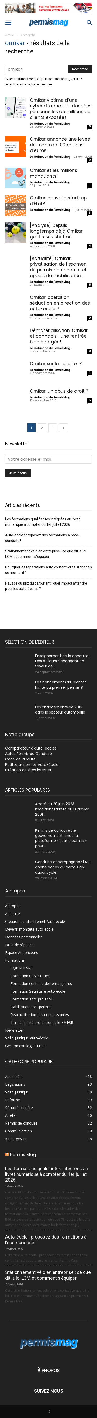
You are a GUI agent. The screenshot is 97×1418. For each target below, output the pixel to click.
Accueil (10, 35)
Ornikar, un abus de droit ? (59, 391)
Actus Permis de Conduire (28, 753)
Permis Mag (23, 1154)
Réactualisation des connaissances (40, 1014)
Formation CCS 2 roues (30, 975)
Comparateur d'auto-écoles (31, 748)
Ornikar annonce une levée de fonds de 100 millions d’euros (60, 145)
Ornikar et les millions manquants (53, 173)
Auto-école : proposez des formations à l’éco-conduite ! (42, 538)
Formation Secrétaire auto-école (38, 991)
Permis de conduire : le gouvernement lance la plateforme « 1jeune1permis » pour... (61, 838)
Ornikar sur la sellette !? (56, 364)
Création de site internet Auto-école (35, 921)
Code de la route (20, 759)
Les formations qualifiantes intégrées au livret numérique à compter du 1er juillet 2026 (42, 522)
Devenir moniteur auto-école (29, 929)
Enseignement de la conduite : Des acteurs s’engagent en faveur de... (62, 661)
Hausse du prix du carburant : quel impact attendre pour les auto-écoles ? (46, 586)
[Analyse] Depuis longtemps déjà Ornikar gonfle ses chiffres (56, 231)
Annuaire (12, 913)
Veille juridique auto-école (26, 1037)
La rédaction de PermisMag (50, 123)
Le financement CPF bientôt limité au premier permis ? (60, 685)
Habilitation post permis (30, 1006)
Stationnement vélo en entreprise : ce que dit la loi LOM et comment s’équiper (45, 554)
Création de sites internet (28, 770)
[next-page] (63, 427)
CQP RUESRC (22, 968)
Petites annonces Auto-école (31, 764)
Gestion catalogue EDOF (26, 1045)
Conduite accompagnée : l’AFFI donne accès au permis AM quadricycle (63, 867)
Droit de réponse (19, 944)
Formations (15, 960)
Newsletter (14, 1030)
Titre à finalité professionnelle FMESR (42, 1022)
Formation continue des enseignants (41, 983)
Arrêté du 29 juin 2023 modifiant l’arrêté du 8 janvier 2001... (62, 809)
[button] (8, 23)
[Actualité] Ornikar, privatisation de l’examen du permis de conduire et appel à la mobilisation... (58, 267)
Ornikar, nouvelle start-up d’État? (58, 201)
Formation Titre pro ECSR (32, 999)
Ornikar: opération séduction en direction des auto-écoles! (60, 303)
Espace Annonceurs (21, 952)
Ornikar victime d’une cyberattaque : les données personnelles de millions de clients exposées (61, 108)
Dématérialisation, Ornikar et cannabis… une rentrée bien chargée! (59, 336)
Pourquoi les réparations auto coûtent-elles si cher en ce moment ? (48, 570)
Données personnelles (24, 936)
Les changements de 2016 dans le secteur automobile (60, 709)
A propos (12, 905)
